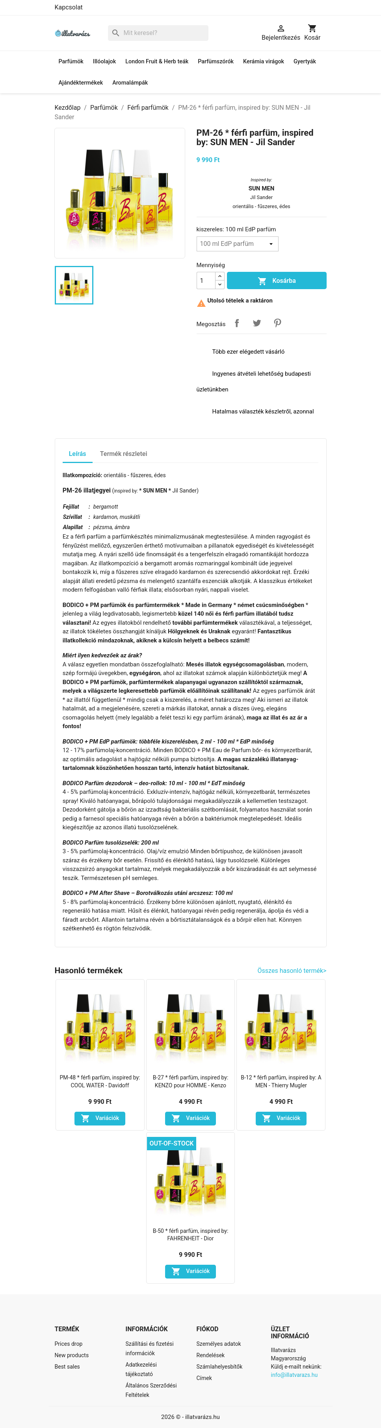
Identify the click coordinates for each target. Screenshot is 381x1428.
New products (72, 1355)
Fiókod (208, 1329)
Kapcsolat (69, 7)
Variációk (100, 1118)
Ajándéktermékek (81, 82)
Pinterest (277, 323)
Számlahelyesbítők (220, 1366)
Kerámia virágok (263, 61)
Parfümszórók (216, 61)
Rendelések (211, 1355)
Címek (204, 1378)
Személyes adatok (219, 1344)
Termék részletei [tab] (123, 454)
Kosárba (277, 281)
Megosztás (237, 323)
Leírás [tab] (77, 454)
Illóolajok (104, 61)
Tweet (257, 323)
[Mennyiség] (206, 280)
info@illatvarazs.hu (294, 1375)
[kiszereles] (238, 243)
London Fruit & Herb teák (156, 61)
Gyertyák (305, 61)
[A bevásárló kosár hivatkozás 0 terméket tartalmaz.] (312, 33)
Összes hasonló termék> (292, 970)
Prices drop (69, 1344)
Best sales (67, 1366)
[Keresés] (158, 33)
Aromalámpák (130, 82)
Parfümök (71, 61)
